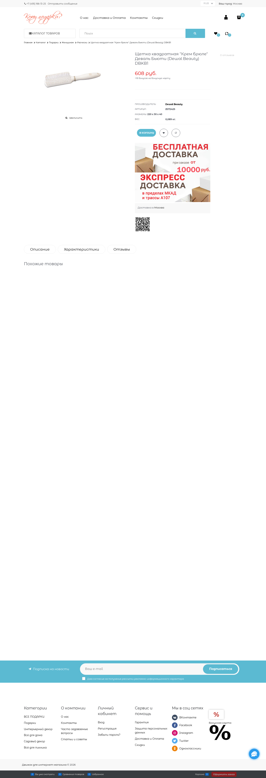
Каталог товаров (46, 33)
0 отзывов (227, 55)
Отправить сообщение (62, 3)
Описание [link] (40, 249)
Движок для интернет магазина (44, 764)
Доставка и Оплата (109, 18)
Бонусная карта (220, 722)
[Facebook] (175, 725)
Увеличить (75, 118)
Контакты (139, 18)
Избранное (98, 774)
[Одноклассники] (175, 748)
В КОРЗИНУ (146, 132)
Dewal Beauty (173, 104)
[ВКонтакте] (175, 717)
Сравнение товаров (73, 774)
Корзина (199, 774)
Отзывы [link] (121, 249)
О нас (84, 18)
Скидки (157, 18)
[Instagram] (175, 733)
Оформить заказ (224, 774)
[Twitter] (175, 741)
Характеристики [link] (81, 249)
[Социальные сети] (254, 754)
